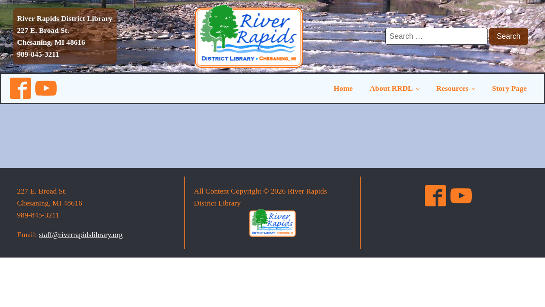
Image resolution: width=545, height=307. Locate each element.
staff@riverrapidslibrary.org (81, 234)
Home (343, 88)
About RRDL (391, 88)
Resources (452, 88)
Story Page (509, 88)
